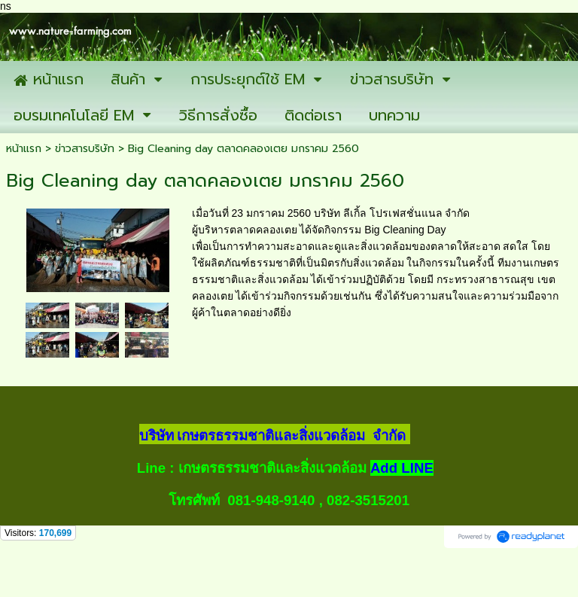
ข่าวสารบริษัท (84, 149)
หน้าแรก (23, 149)
